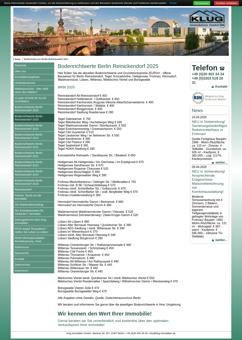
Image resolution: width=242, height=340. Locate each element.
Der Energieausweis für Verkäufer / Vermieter (29, 212)
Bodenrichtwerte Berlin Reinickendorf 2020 (29, 163)
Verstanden (201, 3)
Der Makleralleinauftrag (29, 204)
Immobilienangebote (27, 76)
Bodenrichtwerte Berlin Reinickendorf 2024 (29, 127)
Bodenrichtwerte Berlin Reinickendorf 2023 (29, 136)
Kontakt (19, 258)
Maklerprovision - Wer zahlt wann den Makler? (31, 90)
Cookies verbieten (226, 3)
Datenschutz (22, 264)
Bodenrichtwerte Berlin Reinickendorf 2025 (46, 59)
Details (173, 3)
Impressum (21, 270)
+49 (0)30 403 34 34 (208, 74)
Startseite (20, 65)
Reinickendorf (23, 189)
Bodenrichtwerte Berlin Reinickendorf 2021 (29, 154)
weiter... (221, 162)
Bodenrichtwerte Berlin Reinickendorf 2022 (29, 145)
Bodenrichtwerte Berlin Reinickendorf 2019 (29, 173)
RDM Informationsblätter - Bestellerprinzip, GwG (30, 239)
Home (18, 59)
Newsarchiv (22, 253)
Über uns (20, 71)
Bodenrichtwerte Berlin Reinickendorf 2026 (29, 108)
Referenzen (22, 247)
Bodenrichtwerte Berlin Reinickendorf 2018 (29, 182)
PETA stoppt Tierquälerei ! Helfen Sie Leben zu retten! (31, 230)
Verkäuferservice (25, 82)
